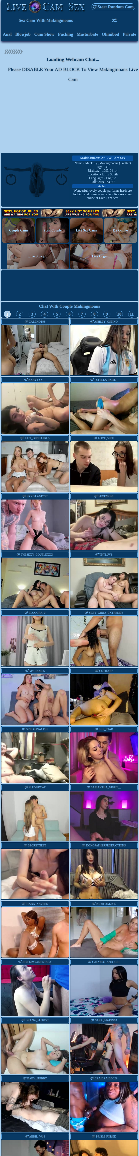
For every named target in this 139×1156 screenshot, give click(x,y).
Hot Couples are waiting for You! (69, 212)
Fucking (65, 34)
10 (119, 314)
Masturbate (87, 34)
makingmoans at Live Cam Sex (102, 158)
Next (130, 409)
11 (132, 314)
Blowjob (23, 34)
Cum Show (44, 34)
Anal (7, 34)
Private (129, 34)
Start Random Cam (113, 6)
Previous (77, 409)
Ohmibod (110, 34)
